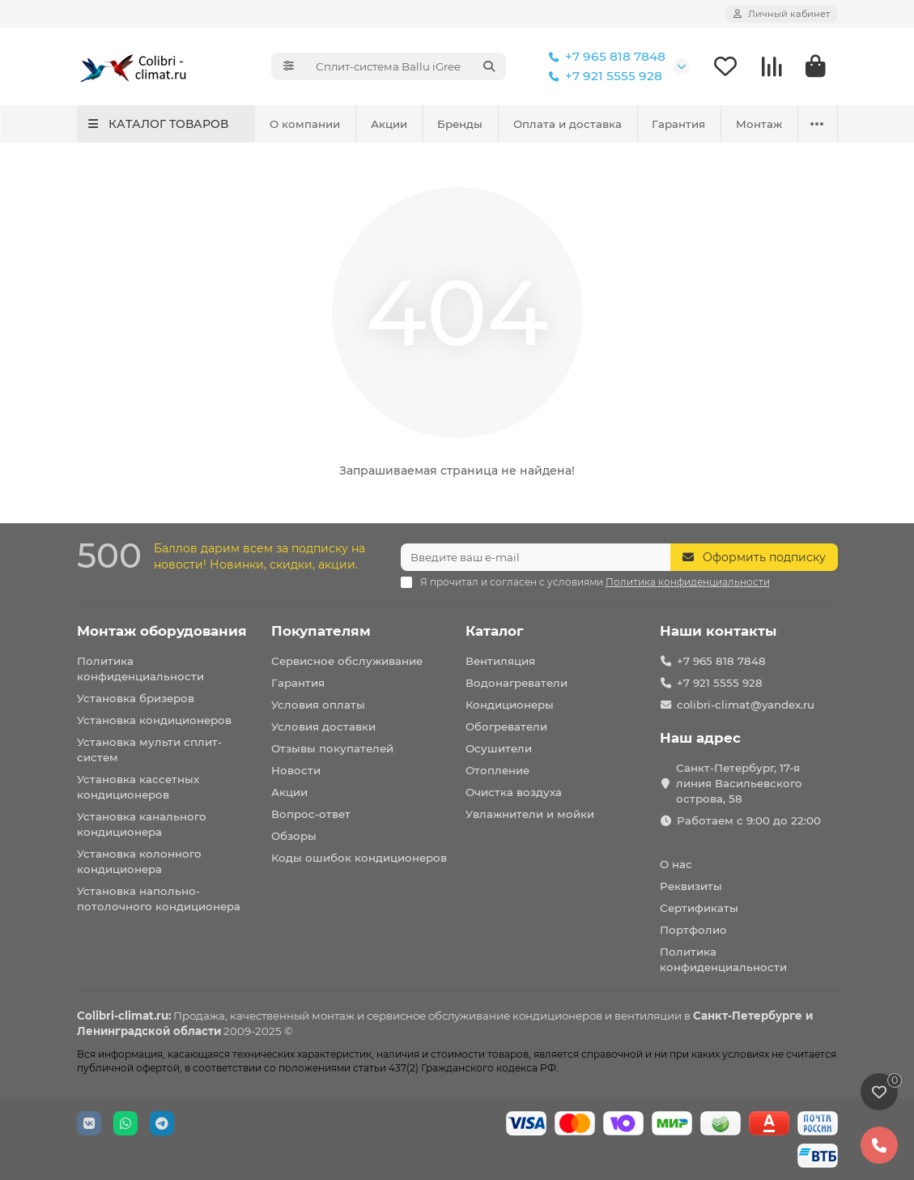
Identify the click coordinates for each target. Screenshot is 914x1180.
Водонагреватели (517, 682)
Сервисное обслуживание (347, 660)
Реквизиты (691, 886)
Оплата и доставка (567, 123)
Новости (296, 770)
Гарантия (678, 123)
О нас (676, 864)
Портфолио (693, 929)
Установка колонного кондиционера (139, 861)
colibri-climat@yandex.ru (745, 704)
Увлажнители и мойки (530, 813)
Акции (389, 123)
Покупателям (321, 631)
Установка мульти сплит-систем (149, 749)
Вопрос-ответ (311, 813)
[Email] (535, 557)
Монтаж (759, 123)
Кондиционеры (510, 704)
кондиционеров (557, 1015)
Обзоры (294, 835)
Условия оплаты (318, 704)
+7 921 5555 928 (602, 76)
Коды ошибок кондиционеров (359, 857)
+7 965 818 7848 (603, 57)
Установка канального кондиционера (141, 824)
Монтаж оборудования (162, 631)
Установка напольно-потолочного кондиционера (158, 898)
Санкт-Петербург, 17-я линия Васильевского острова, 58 (739, 783)
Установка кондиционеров (154, 720)
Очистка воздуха (514, 792)
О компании (305, 123)
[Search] (406, 66)
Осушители (499, 748)
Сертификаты (699, 907)
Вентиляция (500, 660)
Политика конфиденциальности (140, 668)
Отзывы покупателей (332, 748)
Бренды (460, 123)
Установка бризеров (135, 698)
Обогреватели (506, 726)
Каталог (495, 631)
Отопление (497, 770)
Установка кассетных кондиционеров (138, 787)
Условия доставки (323, 726)
